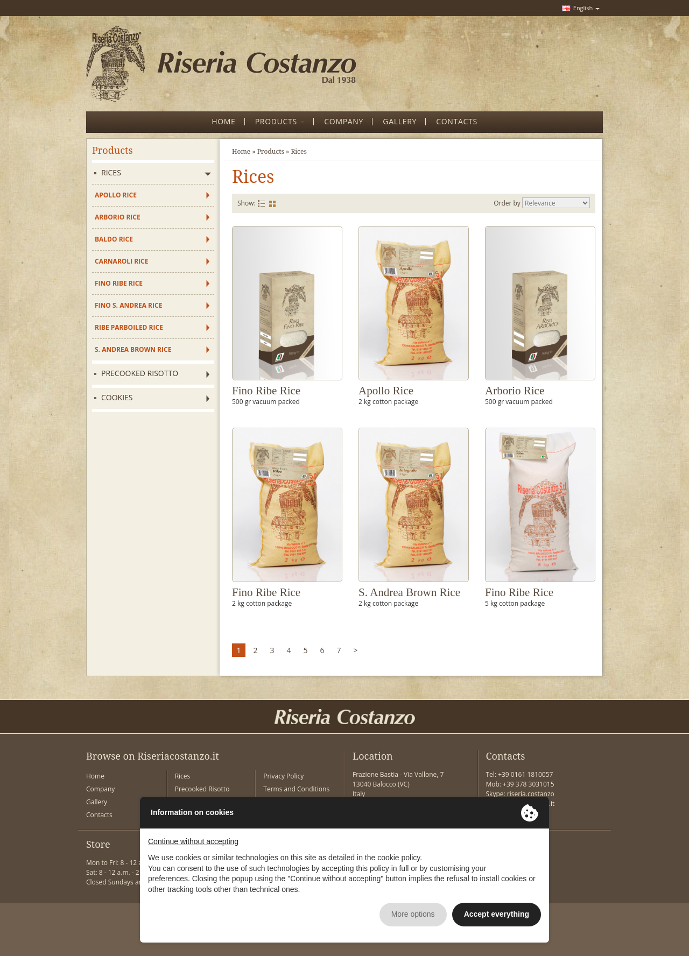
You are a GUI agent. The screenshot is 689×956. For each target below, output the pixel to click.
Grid (272, 203)
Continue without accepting (193, 841)
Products (270, 151)
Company (100, 789)
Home (241, 151)
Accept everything (496, 914)
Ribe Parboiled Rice (129, 327)
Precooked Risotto (139, 373)
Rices (111, 172)
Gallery (96, 801)
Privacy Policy (283, 776)
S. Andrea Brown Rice (133, 349)
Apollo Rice (116, 195)
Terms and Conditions (296, 789)
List (261, 203)
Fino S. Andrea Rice (128, 305)
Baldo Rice (114, 239)
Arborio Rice (117, 217)
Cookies (117, 397)
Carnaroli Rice (122, 261)
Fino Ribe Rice (119, 283)
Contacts (99, 814)
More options (413, 914)
